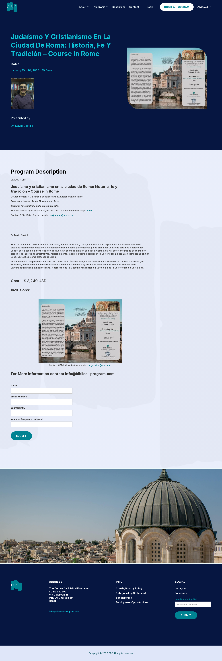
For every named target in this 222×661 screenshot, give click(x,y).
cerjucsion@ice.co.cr (61, 215)
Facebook (181, 593)
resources (118, 6)
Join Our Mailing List (186, 599)
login (150, 6)
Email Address (19, 396)
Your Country (18, 408)
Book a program (176, 6)
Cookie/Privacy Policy (129, 588)
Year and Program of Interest (27, 419)
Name (14, 385)
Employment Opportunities (132, 602)
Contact (134, 6)
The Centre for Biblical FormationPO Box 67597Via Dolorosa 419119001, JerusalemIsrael (69, 594)
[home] (12, 7)
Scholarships (124, 597)
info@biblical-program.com (64, 611)
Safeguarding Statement (131, 593)
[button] (83, 7)
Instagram (181, 588)
